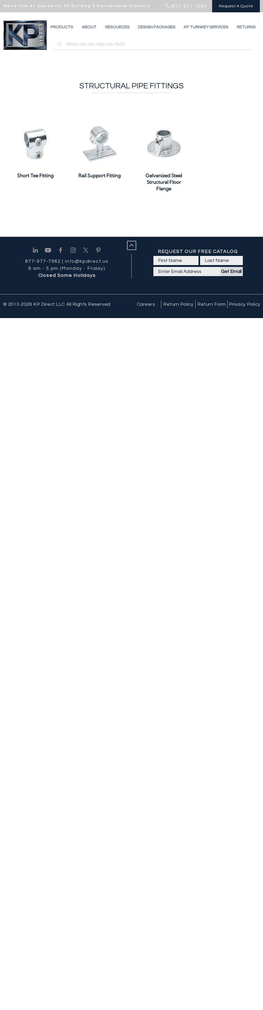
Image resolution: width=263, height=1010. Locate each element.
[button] (246, 27)
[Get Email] (231, 271)
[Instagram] (73, 250)
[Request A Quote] (236, 6)
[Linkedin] (35, 250)
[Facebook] (60, 250)
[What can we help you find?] (153, 44)
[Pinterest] (98, 250)
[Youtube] (48, 250)
